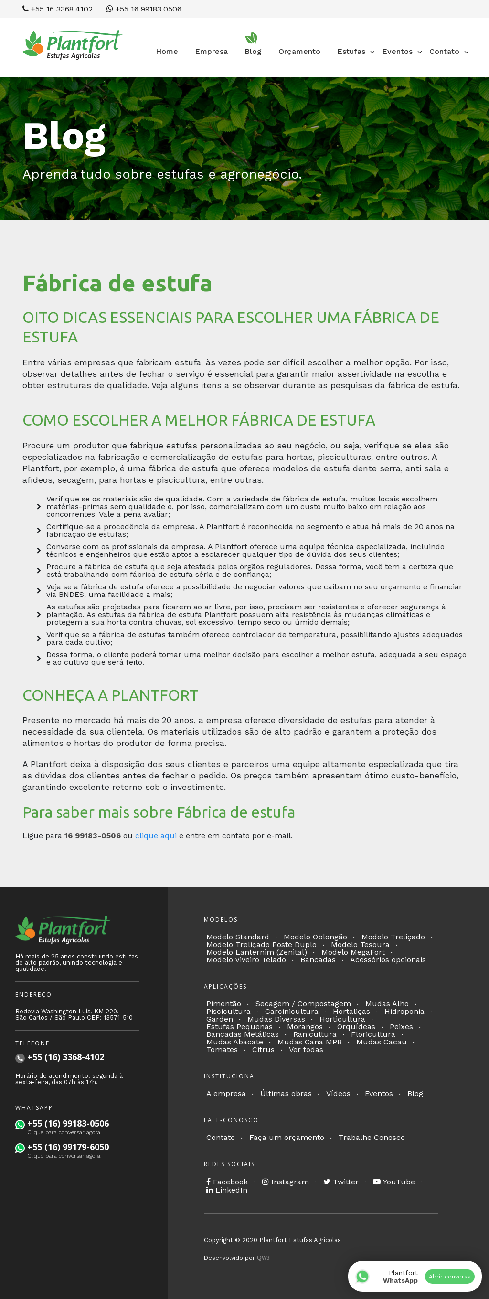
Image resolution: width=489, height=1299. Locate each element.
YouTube (394, 1181)
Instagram (285, 1181)
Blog (415, 1093)
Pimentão (223, 1003)
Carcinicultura (292, 1011)
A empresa (226, 1093)
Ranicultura (315, 1034)
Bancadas (318, 959)
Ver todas (306, 1049)
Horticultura (342, 1018)
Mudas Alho (387, 1003)
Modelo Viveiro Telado (246, 959)
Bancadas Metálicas (242, 1034)
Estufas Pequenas (239, 1026)
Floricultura (373, 1034)
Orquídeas (356, 1026)
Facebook (227, 1181)
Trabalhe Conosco (372, 1137)
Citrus (263, 1049)
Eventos (379, 1093)
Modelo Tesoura (360, 944)
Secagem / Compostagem (303, 1003)
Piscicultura (228, 1011)
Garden (219, 1018)
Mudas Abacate (234, 1041)
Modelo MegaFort (353, 952)
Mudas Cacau (381, 1041)
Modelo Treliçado (393, 936)
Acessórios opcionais (388, 959)
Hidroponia (404, 1011)
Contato (220, 1137)
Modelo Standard (237, 936)
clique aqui (156, 835)
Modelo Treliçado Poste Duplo (261, 944)
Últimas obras (286, 1093)
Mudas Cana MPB (309, 1041)
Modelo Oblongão (315, 936)
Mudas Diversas (276, 1018)
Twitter (341, 1181)
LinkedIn (226, 1189)
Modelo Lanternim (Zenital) (256, 952)
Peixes (401, 1026)
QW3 (263, 1258)
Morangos (305, 1026)
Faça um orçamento (286, 1137)
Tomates (222, 1049)
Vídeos (338, 1093)
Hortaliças (351, 1011)
